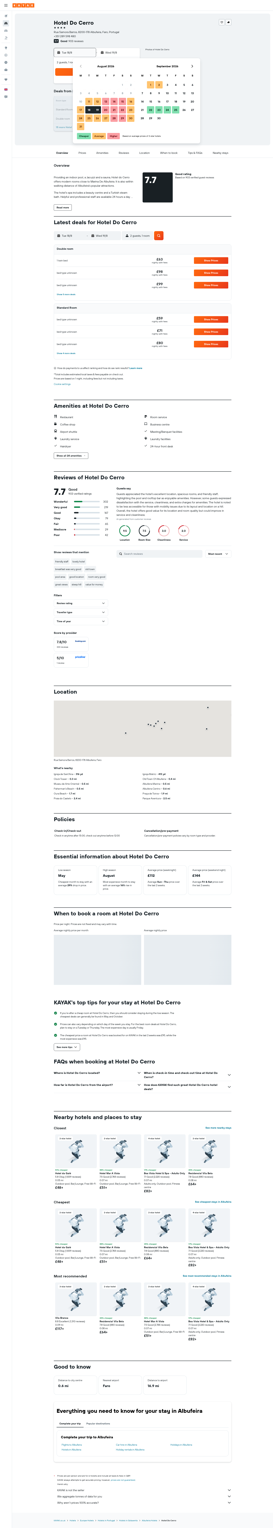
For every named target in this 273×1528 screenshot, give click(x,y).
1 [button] (122, 85)
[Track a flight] (5, 55)
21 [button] (114, 110)
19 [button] (97, 110)
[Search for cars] (5, 30)
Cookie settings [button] (62, 384)
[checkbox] (71, 644)
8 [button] (122, 93)
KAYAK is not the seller (144, 1490)
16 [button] (131, 101)
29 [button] (122, 118)
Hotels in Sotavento (128, 1520)
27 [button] (105, 118)
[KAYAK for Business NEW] (5, 69)
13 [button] (105, 101)
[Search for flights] (5, 16)
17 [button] (80, 110)
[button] (6, 5)
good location (76, 576)
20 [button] (105, 110)
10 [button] (80, 101)
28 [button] (114, 118)
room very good (96, 576)
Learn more (135, 368)
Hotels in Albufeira (71, 1449)
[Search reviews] (162, 553)
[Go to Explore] (5, 47)
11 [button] (89, 101)
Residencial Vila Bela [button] (200, 1173)
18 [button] (89, 110)
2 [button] (131, 85)
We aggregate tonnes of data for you (144, 1496)
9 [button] (131, 93)
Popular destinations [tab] (98, 1423)
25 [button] (89, 118)
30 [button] (130, 118)
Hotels (73, 1520)
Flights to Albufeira (72, 1444)
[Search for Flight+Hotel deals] (5, 37)
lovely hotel (78, 561)
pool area (60, 576)
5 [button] (97, 93)
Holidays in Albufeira (181, 1444)
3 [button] (80, 93)
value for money (94, 584)
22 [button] (122, 110)
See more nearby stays (218, 1127)
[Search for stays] (5, 23)
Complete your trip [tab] (70, 1423)
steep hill (76, 584)
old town (90, 569)
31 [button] (80, 126)
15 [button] (122, 101)
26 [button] (97, 118)
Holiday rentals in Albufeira (130, 1449)
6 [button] (106, 93)
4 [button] (89, 93)
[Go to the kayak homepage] (23, 5)
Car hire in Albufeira (126, 1444)
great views (61, 584)
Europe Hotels (87, 1520)
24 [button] (80, 118)
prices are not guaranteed (123, 1480)
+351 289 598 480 (65, 36)
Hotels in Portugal (106, 1520)
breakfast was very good (68, 569)
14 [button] (114, 101)
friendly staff (61, 561)
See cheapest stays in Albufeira (213, 1201)
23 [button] (130, 110)
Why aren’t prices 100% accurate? (144, 1503)
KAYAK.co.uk (59, 1520)
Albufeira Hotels (149, 1520)
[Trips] (5, 79)
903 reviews (75, 41)
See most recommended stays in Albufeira (207, 1275)
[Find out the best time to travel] (5, 62)
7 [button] (114, 93)
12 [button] (97, 101)
